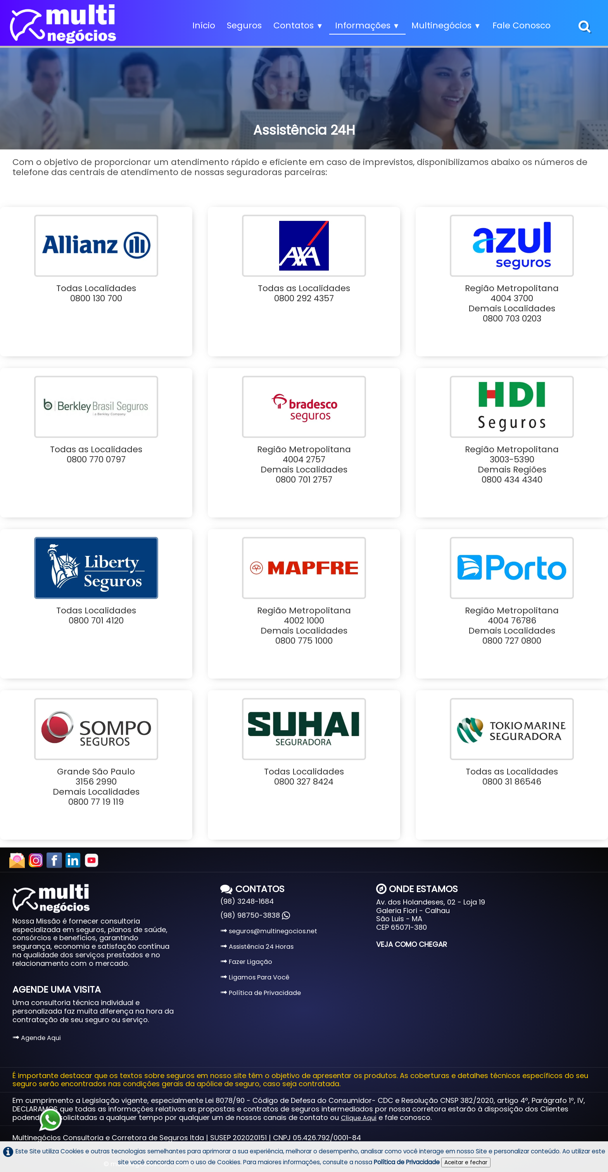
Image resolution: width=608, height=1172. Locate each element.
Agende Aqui (36, 1037)
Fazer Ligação (246, 961)
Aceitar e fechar (465, 1162)
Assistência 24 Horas (257, 946)
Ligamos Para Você (254, 977)
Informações (367, 25)
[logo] (63, 24)
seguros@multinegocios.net (268, 931)
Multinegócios (446, 25)
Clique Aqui (359, 1117)
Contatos (298, 25)
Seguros (244, 25)
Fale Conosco (521, 25)
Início (203, 25)
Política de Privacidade (260, 992)
